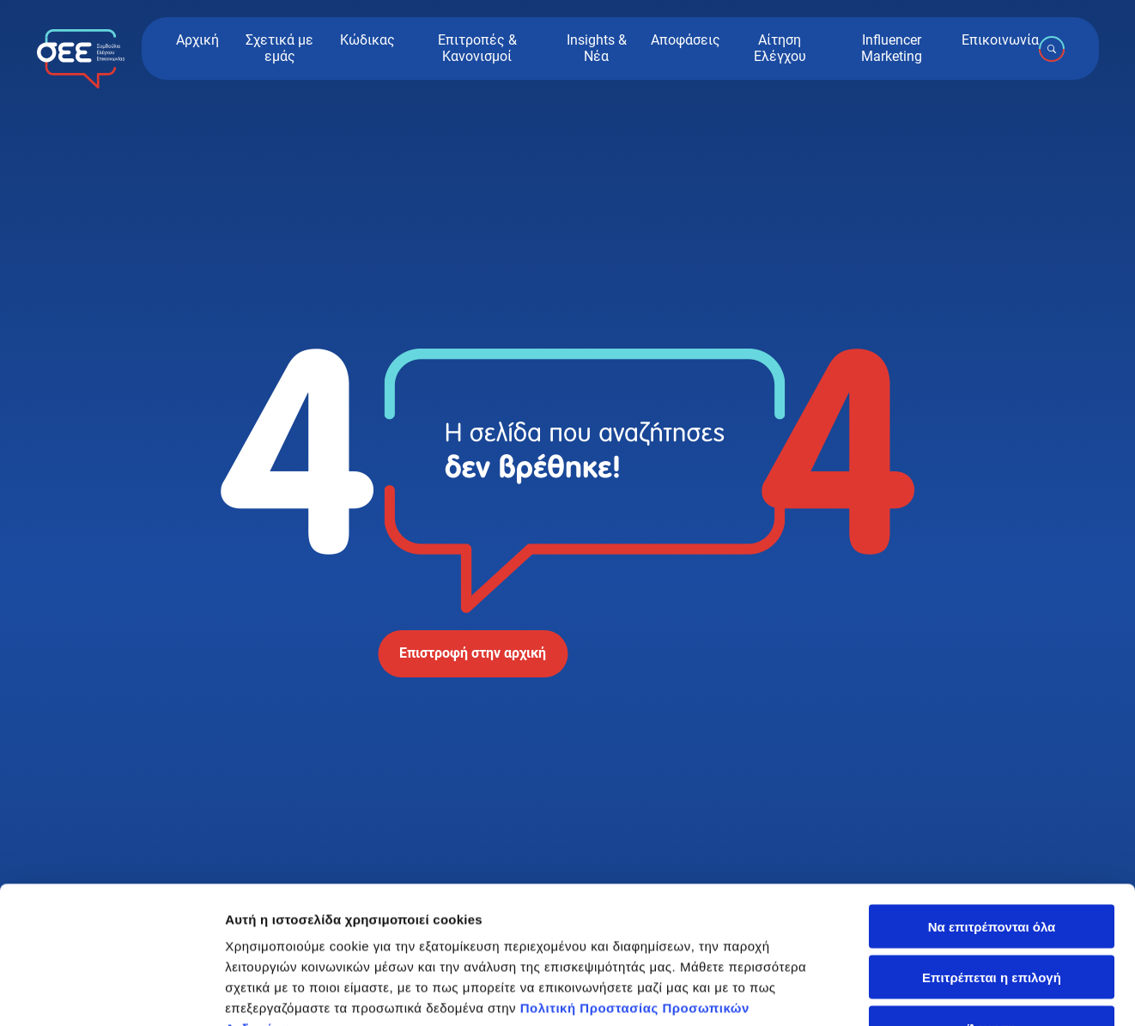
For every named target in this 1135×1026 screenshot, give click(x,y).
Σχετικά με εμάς (279, 48)
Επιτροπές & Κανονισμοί (477, 48)
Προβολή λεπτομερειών (299, 992)
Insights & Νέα (597, 48)
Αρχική (197, 40)
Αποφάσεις (685, 40)
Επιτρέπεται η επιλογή (991, 840)
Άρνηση (991, 890)
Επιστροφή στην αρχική (472, 653)
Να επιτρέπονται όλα (992, 789)
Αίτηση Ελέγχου (780, 48)
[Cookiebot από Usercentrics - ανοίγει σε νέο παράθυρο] (111, 992)
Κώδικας (367, 40)
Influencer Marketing (891, 48)
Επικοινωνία (1000, 40)
